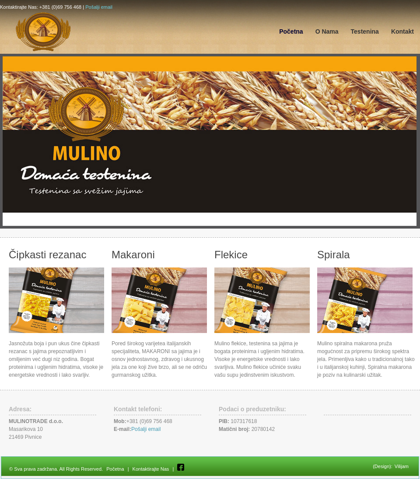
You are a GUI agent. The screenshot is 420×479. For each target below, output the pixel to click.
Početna (115, 469)
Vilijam (402, 466)
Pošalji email (98, 7)
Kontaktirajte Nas (151, 469)
